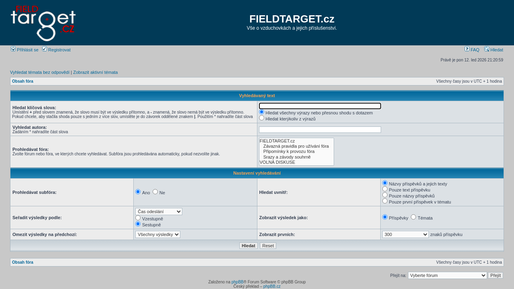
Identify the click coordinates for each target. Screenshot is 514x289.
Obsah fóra (22, 81)
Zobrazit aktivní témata (95, 72)
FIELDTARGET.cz (292, 19)
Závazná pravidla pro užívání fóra (296, 146)
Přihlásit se (25, 49)
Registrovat (56, 49)
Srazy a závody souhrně (296, 157)
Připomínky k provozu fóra (296, 151)
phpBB (237, 282)
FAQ (472, 49)
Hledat (493, 49)
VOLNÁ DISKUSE (296, 162)
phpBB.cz (272, 286)
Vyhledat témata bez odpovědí (39, 72)
